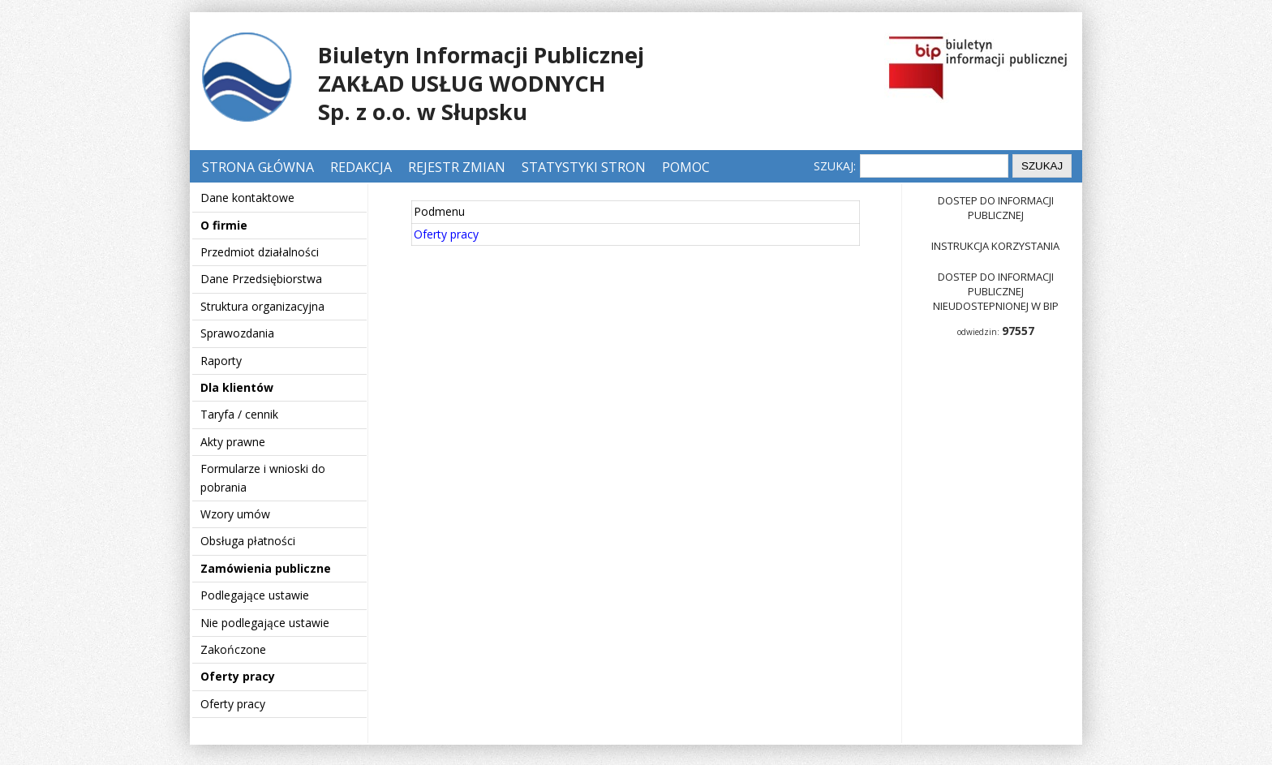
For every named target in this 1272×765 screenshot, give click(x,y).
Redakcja (361, 167)
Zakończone (233, 649)
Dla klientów (236, 387)
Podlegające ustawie (254, 595)
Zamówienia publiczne (265, 568)
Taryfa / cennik (239, 414)
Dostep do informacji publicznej (996, 207)
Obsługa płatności (247, 540)
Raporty (221, 360)
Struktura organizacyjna (262, 306)
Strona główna (259, 167)
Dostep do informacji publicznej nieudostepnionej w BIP (996, 291)
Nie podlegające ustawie (264, 622)
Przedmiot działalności (259, 252)
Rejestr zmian (456, 167)
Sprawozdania (237, 333)
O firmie (223, 225)
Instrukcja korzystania (995, 246)
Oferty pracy (237, 676)
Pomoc (686, 167)
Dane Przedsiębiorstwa (261, 278)
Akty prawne (232, 441)
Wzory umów (235, 514)
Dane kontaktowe (247, 197)
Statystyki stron (584, 167)
